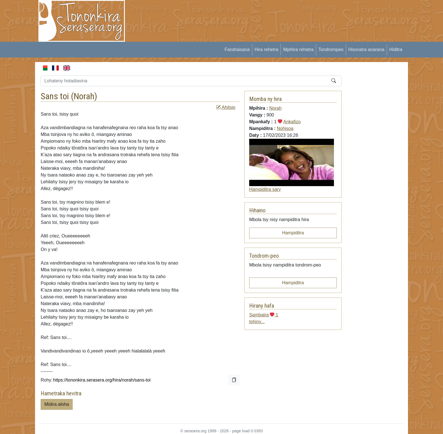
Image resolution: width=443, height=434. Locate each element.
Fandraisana (237, 49)
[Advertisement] (234, 12)
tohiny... (257, 321)
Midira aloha (56, 404)
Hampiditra (293, 232)
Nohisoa (285, 128)
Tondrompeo (331, 49)
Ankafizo (292, 121)
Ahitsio (225, 107)
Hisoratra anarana (366, 49)
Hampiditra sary (265, 189)
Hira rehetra (266, 49)
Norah (84, 96)
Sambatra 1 (263, 314)
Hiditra (395, 49)
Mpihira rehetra (298, 49)
